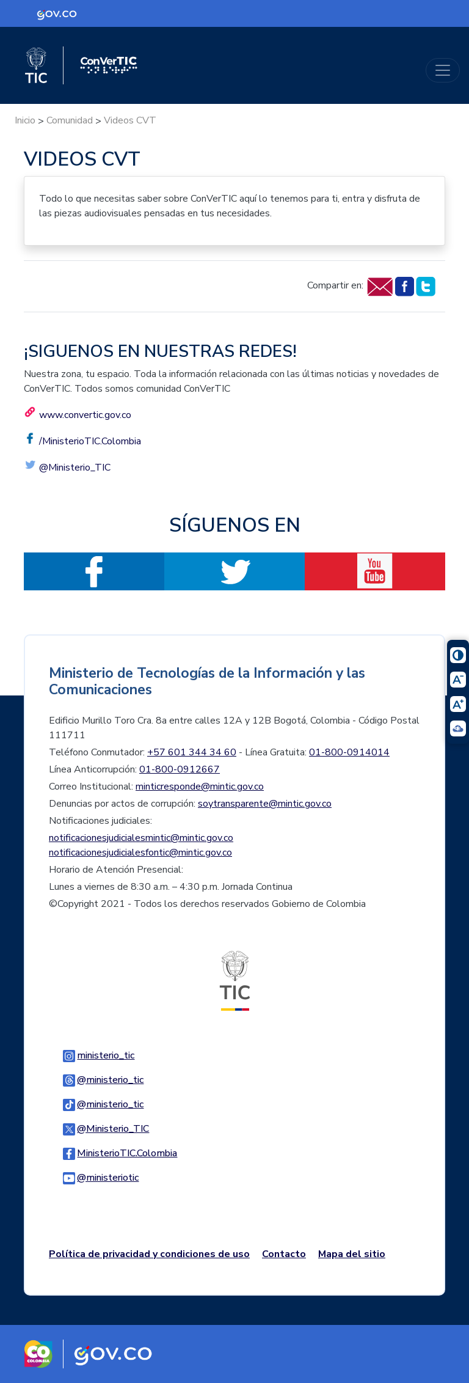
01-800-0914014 (349, 752)
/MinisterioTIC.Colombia (90, 441)
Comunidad (69, 120)
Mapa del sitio (351, 1254)
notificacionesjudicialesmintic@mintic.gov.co (141, 838)
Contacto (284, 1254)
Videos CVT (130, 120)
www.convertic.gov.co (85, 415)
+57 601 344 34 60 (191, 752)
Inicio (25, 120)
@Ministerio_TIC (75, 467)
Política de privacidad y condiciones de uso (149, 1254)
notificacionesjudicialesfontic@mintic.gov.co (140, 852)
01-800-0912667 (179, 769)
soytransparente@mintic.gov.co (265, 803)
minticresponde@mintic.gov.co (200, 786)
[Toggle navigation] (443, 70)
